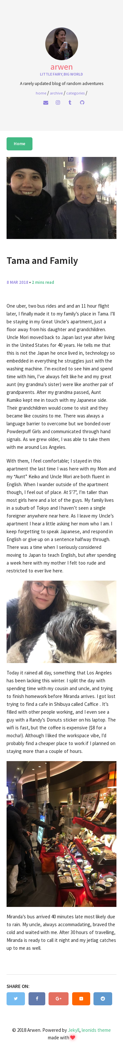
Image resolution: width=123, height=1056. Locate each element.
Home (19, 143)
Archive (56, 92)
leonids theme (96, 1030)
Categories (75, 92)
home (41, 92)
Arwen (62, 66)
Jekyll (73, 1030)
